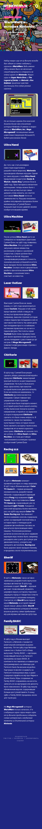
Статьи (18, 17)
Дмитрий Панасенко (17, 33)
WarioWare (9, 17)
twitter (7, 738)
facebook (18, 738)
